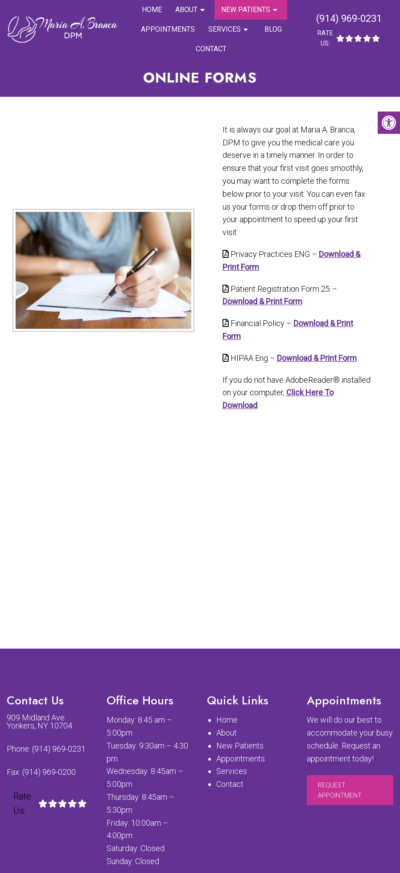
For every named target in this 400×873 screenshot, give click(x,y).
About (186, 9)
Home (152, 9)
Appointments (168, 29)
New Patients (245, 9)
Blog (273, 29)
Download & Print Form (262, 301)
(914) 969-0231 (349, 18)
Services (224, 29)
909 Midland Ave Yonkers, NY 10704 (39, 722)
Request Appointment (340, 790)
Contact (211, 49)
